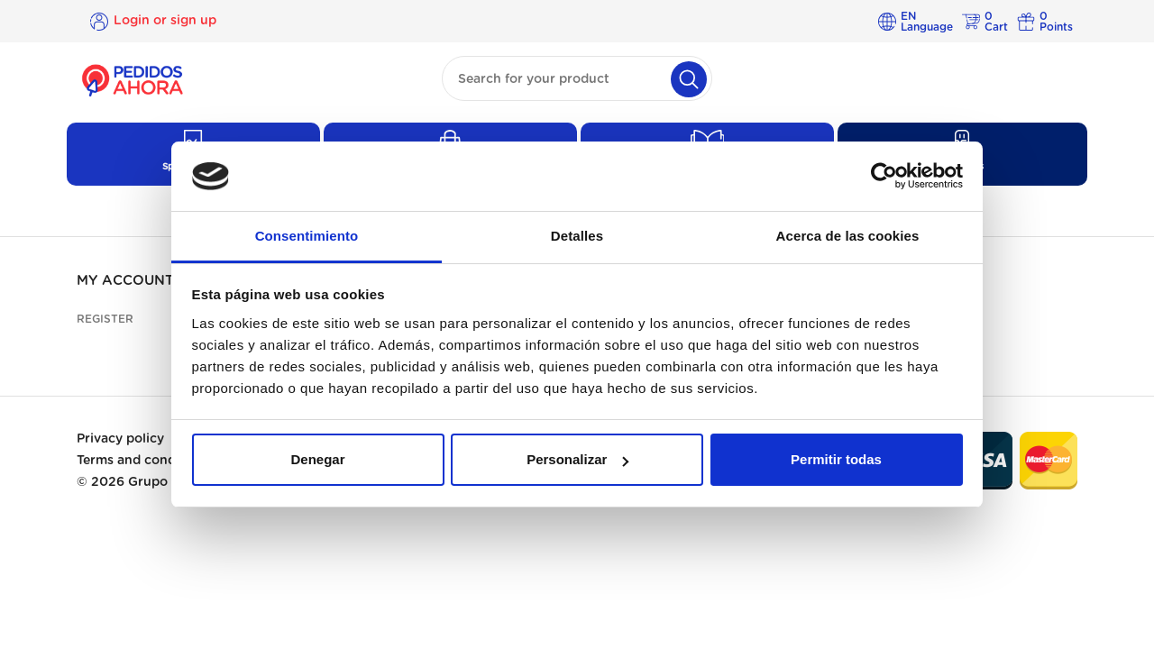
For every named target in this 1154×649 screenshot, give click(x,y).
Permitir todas (836, 459)
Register (105, 319)
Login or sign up (165, 20)
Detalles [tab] (577, 235)
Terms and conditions (144, 460)
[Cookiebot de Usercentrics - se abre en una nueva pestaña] (884, 176)
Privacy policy (120, 439)
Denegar (317, 459)
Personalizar (577, 459)
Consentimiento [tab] (307, 235)
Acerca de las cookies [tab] (848, 235)
